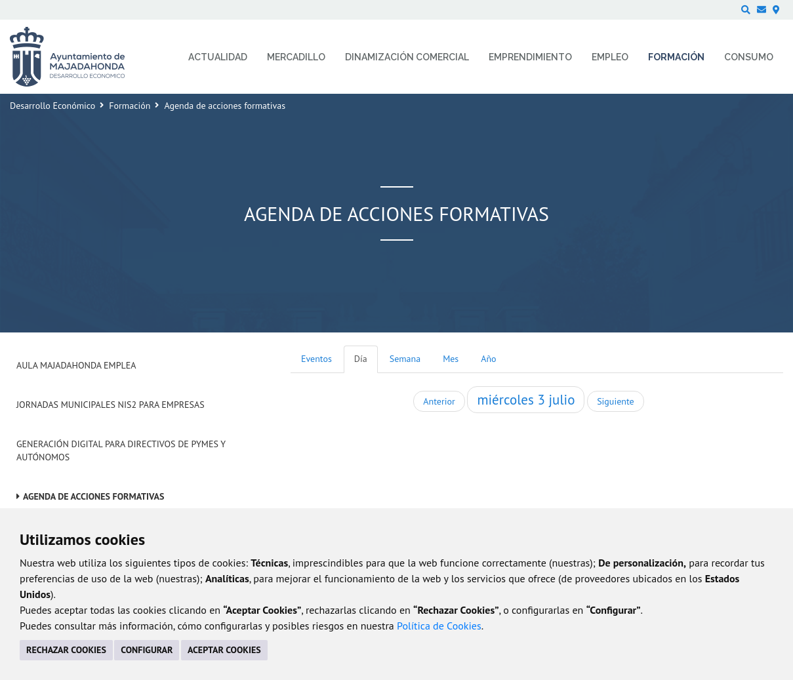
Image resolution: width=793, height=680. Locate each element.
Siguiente (615, 401)
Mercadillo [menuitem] (296, 57)
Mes (450, 359)
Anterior (439, 401)
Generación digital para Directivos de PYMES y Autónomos (121, 450)
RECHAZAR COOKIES (66, 650)
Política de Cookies (439, 625)
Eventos (316, 359)
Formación (129, 105)
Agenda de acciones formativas (93, 496)
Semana (405, 359)
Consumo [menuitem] (748, 57)
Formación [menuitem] (676, 57)
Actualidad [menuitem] (217, 57)
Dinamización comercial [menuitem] (407, 57)
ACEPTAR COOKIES (224, 650)
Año (488, 359)
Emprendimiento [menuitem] (530, 57)
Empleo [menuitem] (610, 57)
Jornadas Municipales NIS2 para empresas (110, 404)
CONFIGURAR (147, 650)
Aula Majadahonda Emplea (76, 365)
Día (360, 359)
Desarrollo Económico (52, 105)
